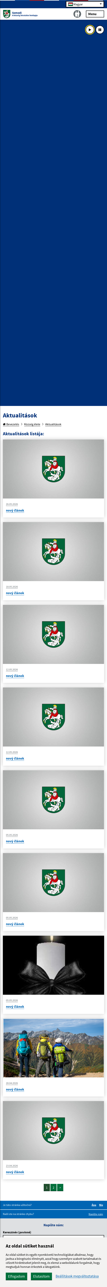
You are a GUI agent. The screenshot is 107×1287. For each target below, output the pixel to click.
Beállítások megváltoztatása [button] (77, 1276)
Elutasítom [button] (41, 1276)
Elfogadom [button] (16, 1276)
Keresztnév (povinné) (17, 1232)
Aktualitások (53, 424)
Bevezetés (11, 424)
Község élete (32, 424)
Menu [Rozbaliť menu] (95, 13)
